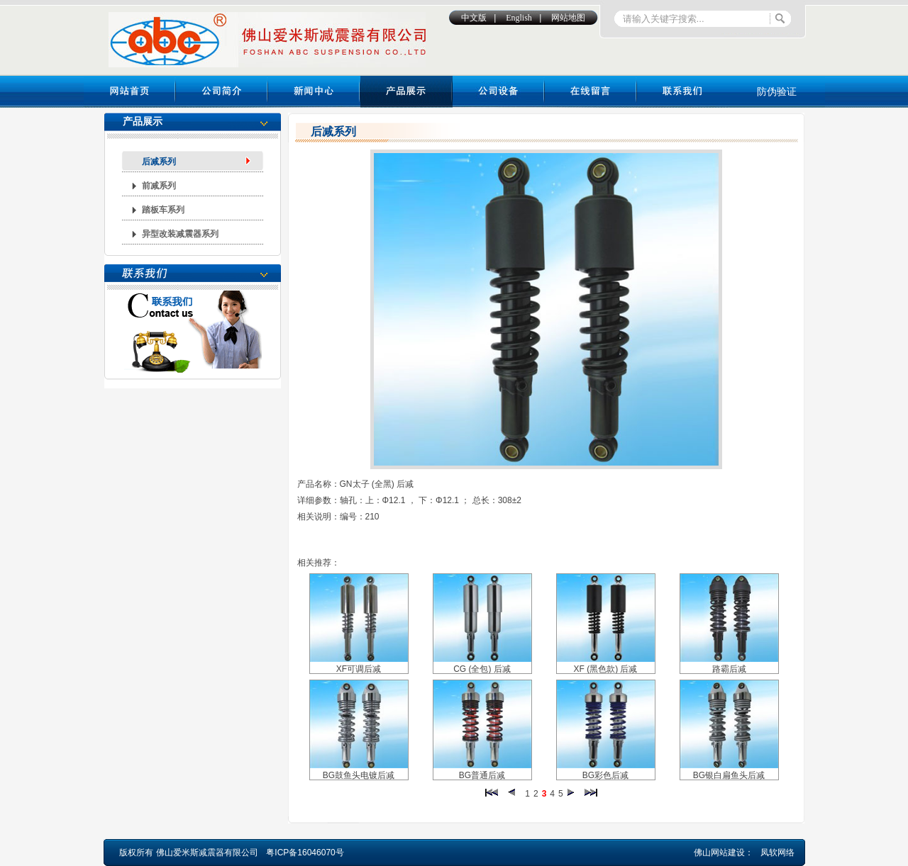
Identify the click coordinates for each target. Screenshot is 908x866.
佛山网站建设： (723, 852)
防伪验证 (777, 91)
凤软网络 (777, 852)
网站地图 (568, 18)
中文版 (474, 18)
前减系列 (159, 186)
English (519, 18)
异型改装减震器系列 (180, 234)
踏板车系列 (163, 210)
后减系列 (159, 162)
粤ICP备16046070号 (304, 852)
